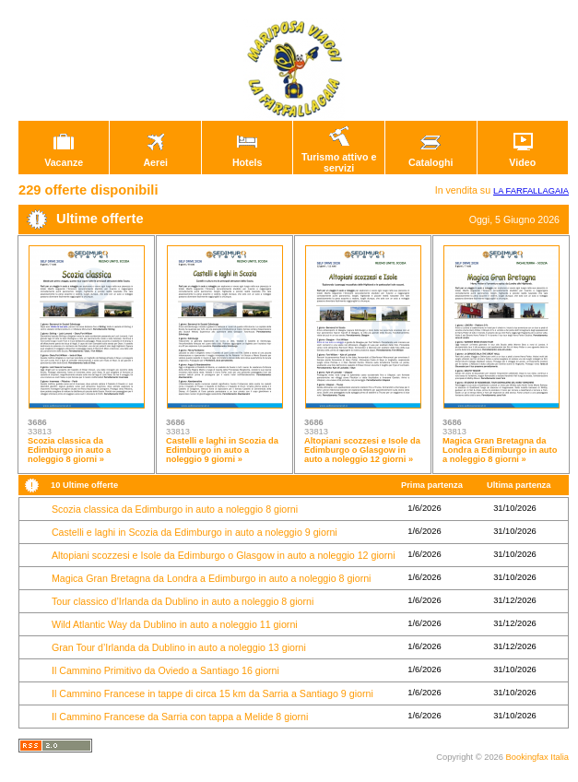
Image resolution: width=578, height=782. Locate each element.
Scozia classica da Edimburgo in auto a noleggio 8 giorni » (69, 450)
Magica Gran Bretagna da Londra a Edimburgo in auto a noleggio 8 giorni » (499, 450)
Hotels (247, 158)
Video (522, 158)
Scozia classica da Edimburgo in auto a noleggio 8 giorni (175, 509)
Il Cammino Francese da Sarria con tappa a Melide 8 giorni (180, 716)
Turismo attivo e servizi (339, 157)
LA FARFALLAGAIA (531, 191)
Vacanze (63, 158)
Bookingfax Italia (537, 757)
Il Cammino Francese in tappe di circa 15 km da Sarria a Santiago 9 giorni (212, 693)
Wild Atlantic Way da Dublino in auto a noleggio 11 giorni (175, 624)
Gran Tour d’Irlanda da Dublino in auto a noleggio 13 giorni (179, 647)
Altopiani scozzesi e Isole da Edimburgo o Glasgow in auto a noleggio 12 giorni (223, 555)
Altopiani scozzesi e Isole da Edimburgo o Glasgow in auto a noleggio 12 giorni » (362, 450)
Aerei (156, 158)
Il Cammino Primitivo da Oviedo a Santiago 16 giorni (165, 670)
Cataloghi (431, 158)
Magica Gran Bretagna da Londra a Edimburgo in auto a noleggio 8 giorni (212, 578)
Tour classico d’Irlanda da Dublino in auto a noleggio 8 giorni (182, 601)
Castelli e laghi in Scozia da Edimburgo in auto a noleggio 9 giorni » (222, 450)
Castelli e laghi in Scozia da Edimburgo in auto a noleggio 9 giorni (194, 532)
